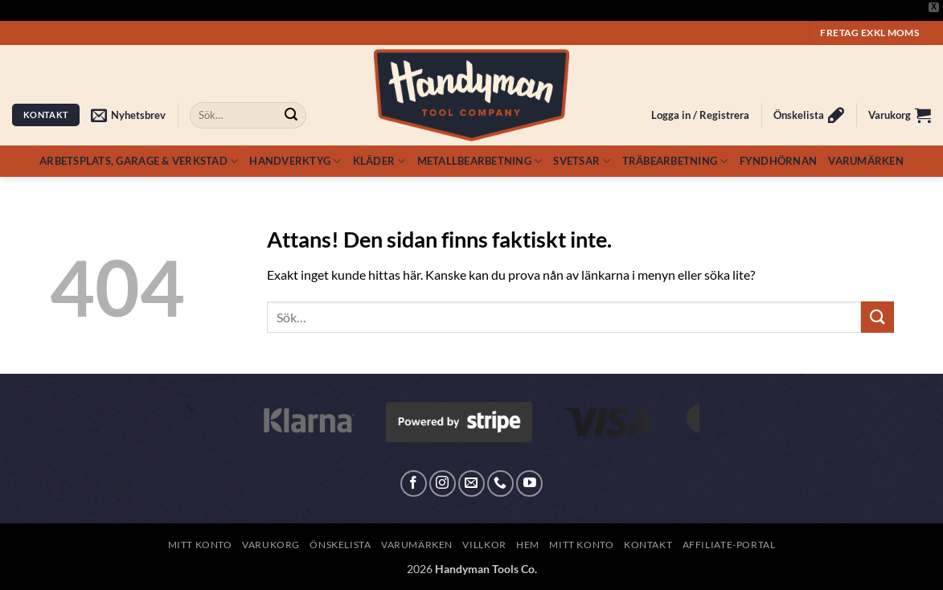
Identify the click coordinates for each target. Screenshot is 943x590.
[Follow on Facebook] (413, 483)
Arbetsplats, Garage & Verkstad (138, 161)
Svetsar (581, 161)
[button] (128, 115)
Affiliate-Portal (729, 545)
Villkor (484, 545)
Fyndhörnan (779, 160)
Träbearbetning (675, 161)
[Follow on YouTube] (529, 483)
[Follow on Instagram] (442, 483)
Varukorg (271, 545)
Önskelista (340, 545)
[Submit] (291, 115)
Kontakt (648, 545)
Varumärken (866, 160)
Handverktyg (295, 161)
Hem (527, 545)
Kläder (379, 161)
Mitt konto (200, 545)
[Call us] (500, 483)
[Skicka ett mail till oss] (471, 483)
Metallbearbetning (480, 161)
